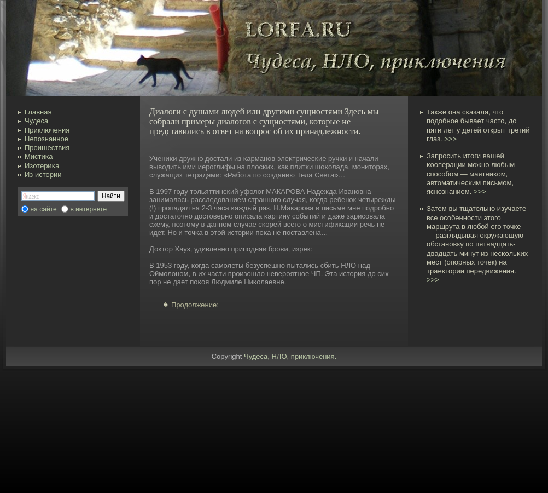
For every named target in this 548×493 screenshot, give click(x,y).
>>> (450, 139)
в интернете (88, 209)
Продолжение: (195, 305)
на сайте (44, 209)
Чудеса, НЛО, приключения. (290, 356)
